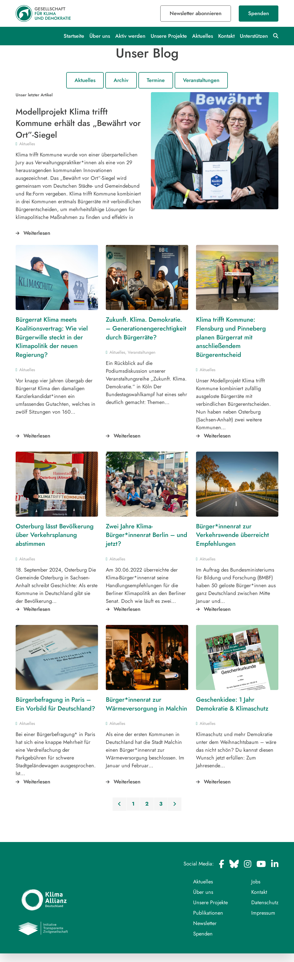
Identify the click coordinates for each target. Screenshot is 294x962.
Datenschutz (264, 902)
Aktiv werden (130, 36)
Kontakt (226, 36)
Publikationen (208, 913)
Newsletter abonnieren (196, 13)
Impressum (263, 913)
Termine (156, 80)
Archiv (121, 80)
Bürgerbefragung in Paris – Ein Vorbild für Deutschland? (55, 704)
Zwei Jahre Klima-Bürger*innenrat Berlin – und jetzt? (146, 535)
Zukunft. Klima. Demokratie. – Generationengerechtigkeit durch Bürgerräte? (146, 328)
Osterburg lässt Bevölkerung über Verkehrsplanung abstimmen (55, 535)
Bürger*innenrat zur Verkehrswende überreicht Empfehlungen (232, 535)
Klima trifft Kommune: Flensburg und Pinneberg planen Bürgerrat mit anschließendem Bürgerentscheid (231, 337)
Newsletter (205, 923)
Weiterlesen (36, 233)
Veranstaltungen (201, 80)
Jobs (255, 881)
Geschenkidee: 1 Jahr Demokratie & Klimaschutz (232, 704)
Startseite (74, 36)
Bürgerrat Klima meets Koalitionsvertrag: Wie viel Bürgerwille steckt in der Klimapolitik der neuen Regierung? (52, 337)
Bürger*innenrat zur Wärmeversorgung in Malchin (146, 704)
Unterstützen (254, 36)
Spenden (258, 13)
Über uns (99, 36)
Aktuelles (202, 36)
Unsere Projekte (169, 36)
